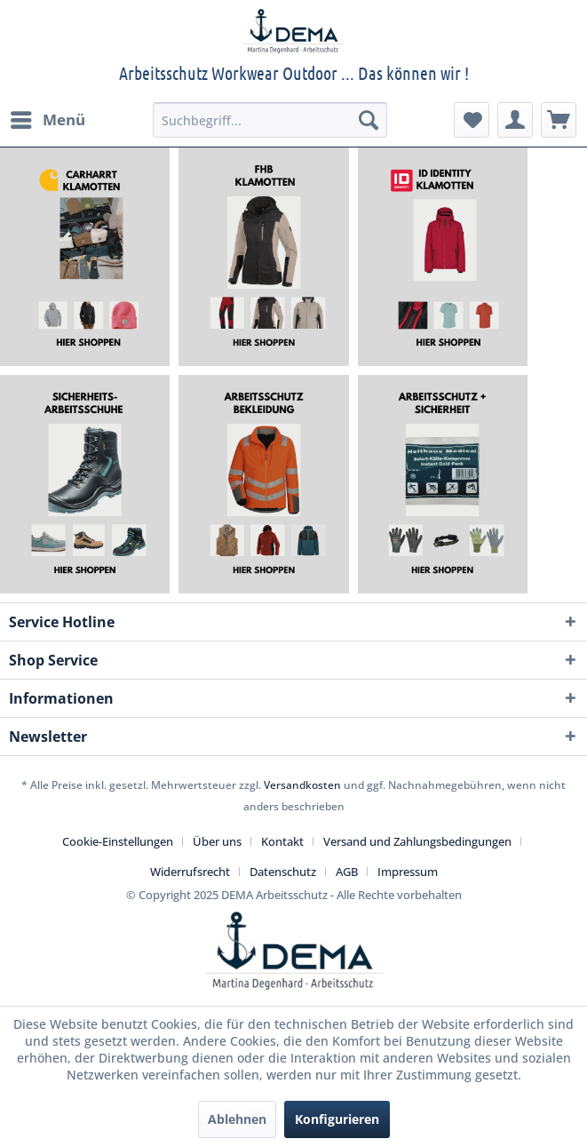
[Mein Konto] (515, 120)
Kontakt (282, 841)
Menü (48, 118)
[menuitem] (47, 120)
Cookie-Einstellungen (117, 841)
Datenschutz (283, 872)
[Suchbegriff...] (270, 120)
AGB (347, 872)
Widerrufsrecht (190, 872)
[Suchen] (368, 120)
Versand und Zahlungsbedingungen (417, 841)
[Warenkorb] (558, 120)
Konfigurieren (337, 1119)
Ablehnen (237, 1119)
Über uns (217, 841)
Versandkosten (302, 785)
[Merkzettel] (471, 120)
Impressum (407, 872)
